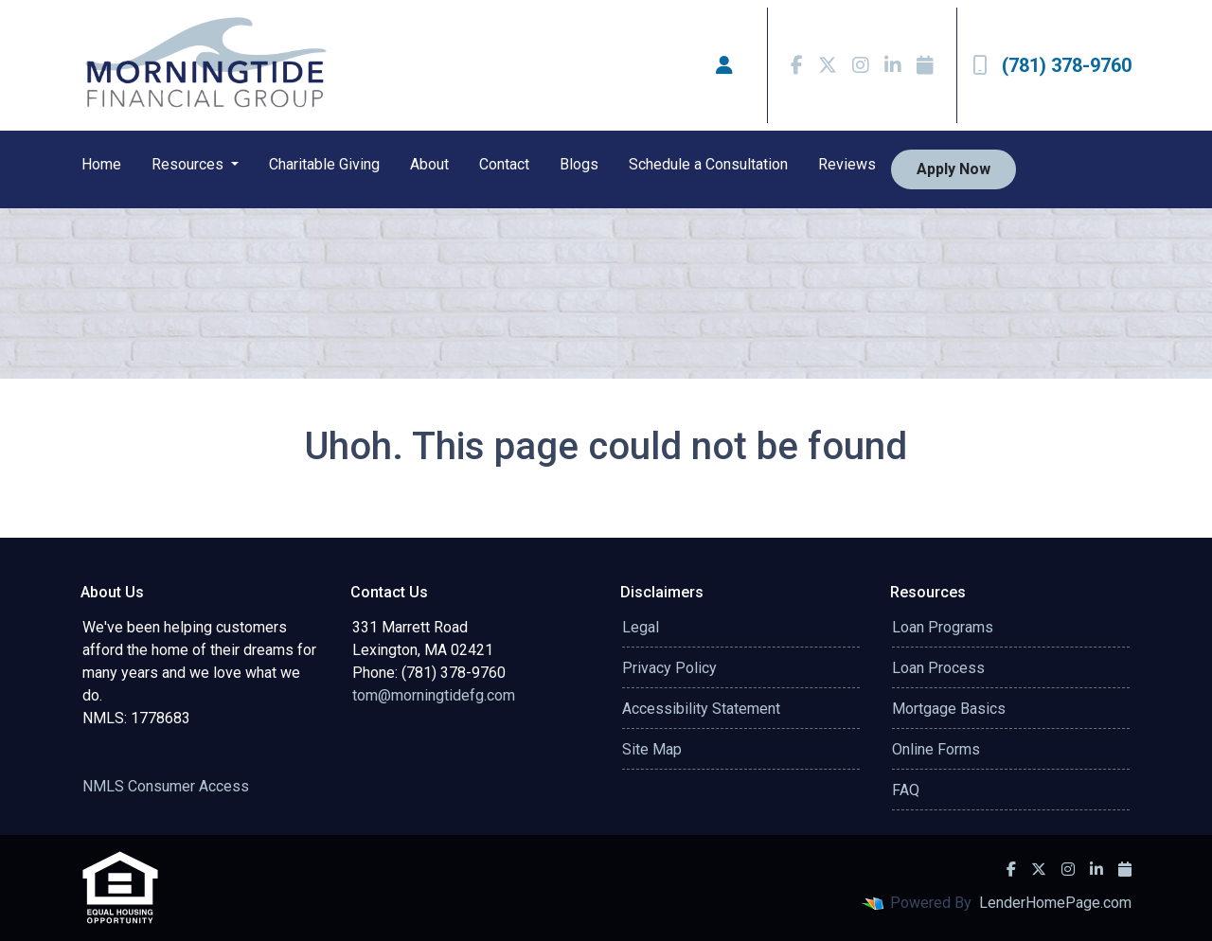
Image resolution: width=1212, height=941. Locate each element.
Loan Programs (942, 627)
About (429, 164)
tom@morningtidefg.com (433, 695)
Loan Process (938, 668)
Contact (504, 164)
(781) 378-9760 (1052, 65)
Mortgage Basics (949, 709)
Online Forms (936, 749)
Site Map (652, 749)
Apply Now (953, 169)
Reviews (847, 164)
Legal (640, 627)
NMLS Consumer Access (165, 786)
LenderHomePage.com (1055, 903)
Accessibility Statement (701, 709)
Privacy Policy (669, 668)
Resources (189, 164)
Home (101, 164)
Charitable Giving (324, 164)
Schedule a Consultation (708, 164)
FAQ (905, 790)
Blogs (579, 164)
